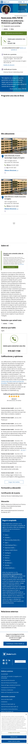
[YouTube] (7, 663)
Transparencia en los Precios (8, 687)
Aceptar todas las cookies (14, 741)
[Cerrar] (26, 714)
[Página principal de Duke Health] (3, 2)
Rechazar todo (14, 737)
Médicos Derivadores (6, 711)
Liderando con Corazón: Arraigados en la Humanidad (11, 677)
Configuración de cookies (14, 732)
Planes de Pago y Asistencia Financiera (10, 685)
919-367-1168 (14, 351)
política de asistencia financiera (13, 602)
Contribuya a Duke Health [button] (14, 643)
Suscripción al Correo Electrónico (9, 709)
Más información (21, 264)
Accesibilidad (4, 674)
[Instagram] (7, 660)
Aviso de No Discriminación (8, 680)
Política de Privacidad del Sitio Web (10, 692)
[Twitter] (4, 663)
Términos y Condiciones (7, 690)
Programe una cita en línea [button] (14, 33)
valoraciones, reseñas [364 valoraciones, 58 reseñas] (22, 11)
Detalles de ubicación (9, 65)
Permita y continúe (11, 267)
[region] (14, 728)
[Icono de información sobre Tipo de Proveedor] (26, 16)
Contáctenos (20, 661)
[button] (26, 2)
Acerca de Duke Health (6, 699)
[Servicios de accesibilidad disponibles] (5, 173)
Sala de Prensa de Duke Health (9, 706)
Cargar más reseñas (14, 482)
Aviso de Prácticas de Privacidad (9, 682)
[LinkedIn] (10, 660)
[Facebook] (4, 660)
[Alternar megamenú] (24, 2)
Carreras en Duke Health (7, 704)
